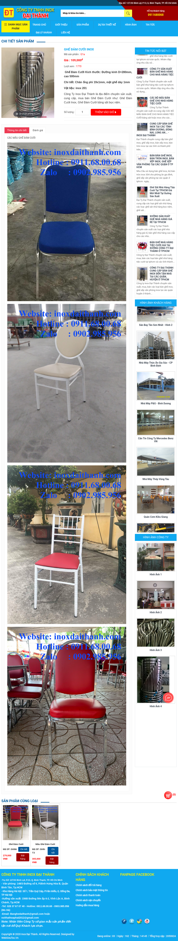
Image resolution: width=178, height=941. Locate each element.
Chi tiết (23, 849)
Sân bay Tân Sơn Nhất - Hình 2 (155, 325)
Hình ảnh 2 (156, 612)
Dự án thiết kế (107, 24)
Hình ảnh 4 (156, 706)
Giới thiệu (61, 24)
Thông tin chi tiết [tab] (17, 130)
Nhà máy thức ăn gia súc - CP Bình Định (155, 364)
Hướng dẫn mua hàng (87, 905)
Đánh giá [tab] (38, 130)
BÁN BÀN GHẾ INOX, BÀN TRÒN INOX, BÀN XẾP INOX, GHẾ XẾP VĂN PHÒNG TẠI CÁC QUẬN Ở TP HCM (155, 161)
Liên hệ (65, 32)
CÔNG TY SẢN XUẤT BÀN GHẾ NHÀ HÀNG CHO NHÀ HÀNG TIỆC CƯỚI (154, 73)
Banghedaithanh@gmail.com (27, 913)
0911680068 (156, 15)
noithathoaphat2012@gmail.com (20, 917)
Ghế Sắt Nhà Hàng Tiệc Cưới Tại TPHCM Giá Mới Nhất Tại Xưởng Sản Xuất (162, 192)
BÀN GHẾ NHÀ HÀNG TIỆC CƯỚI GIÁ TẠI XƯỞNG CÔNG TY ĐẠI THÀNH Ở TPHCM (162, 247)
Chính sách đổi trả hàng (89, 885)
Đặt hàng (22, 857)
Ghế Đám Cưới (16, 844)
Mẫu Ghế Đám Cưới (45, 844)
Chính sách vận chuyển (88, 900)
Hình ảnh (130, 24)
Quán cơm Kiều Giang (156, 517)
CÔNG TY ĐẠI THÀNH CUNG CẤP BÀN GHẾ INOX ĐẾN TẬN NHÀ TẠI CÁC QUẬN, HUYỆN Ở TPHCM (161, 274)
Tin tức (150, 24)
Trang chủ (39, 24)
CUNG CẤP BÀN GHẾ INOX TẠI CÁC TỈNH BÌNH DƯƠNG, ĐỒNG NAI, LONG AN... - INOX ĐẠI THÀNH (154, 130)
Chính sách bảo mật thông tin (92, 890)
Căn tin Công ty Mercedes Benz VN (155, 440)
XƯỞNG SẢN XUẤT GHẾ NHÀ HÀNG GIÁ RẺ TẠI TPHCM (161, 219)
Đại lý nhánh (44, 32)
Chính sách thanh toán (88, 895)
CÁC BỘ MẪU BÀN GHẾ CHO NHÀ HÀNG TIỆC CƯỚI (161, 101)
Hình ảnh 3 (156, 650)
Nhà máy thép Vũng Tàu (156, 479)
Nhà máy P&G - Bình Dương (156, 403)
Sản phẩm (82, 24)
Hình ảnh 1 (156, 574)
